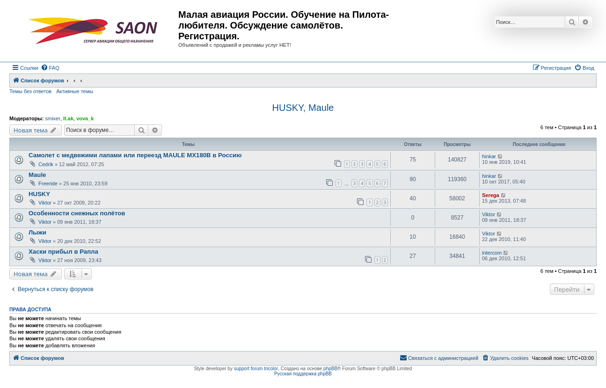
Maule (37, 174)
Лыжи (37, 232)
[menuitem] (50, 67)
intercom (492, 253)
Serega (490, 195)
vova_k (85, 118)
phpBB (330, 368)
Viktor (44, 202)
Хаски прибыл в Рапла (63, 251)
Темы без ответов (30, 91)
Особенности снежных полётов (77, 213)
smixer (52, 118)
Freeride (48, 183)
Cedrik (45, 164)
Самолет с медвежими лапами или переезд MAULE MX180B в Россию (135, 155)
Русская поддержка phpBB (303, 373)
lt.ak (68, 118)
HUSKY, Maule (303, 107)
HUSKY (39, 194)
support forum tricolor (256, 368)
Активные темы (74, 91)
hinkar (489, 156)
